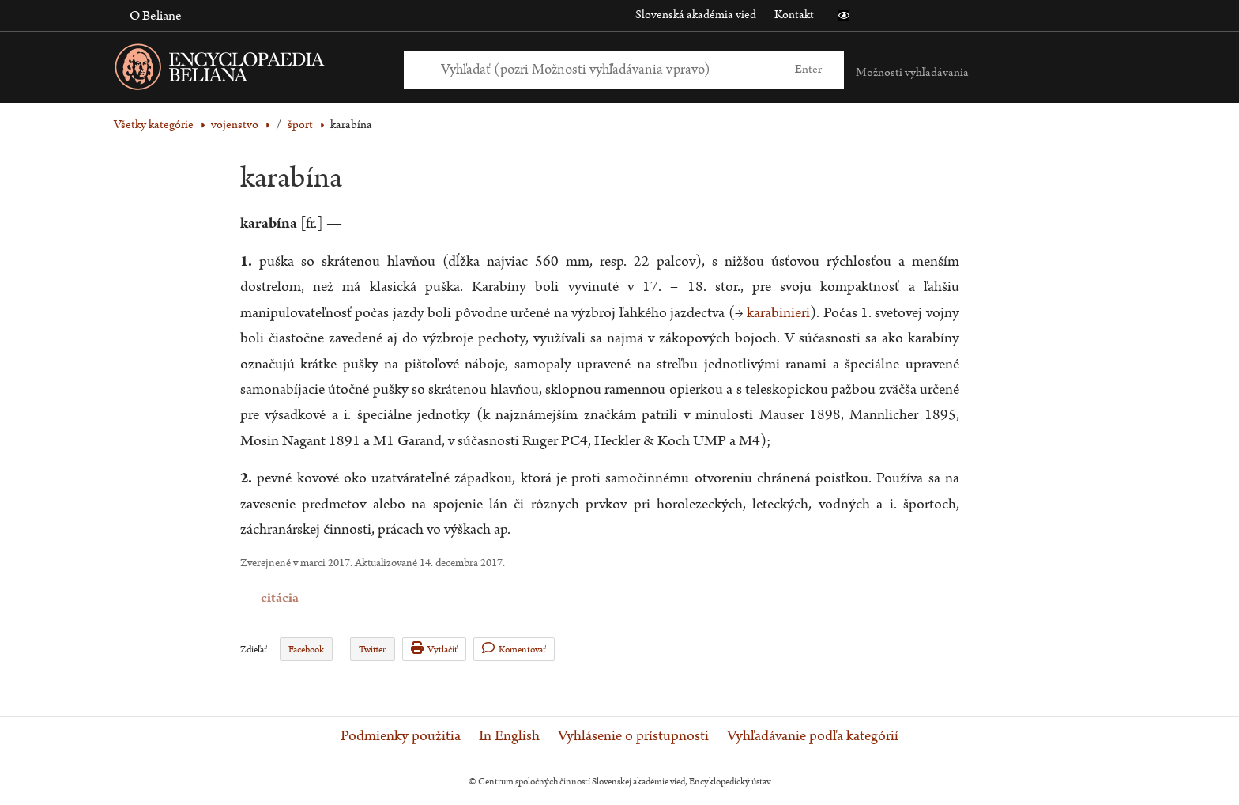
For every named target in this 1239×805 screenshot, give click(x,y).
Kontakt (794, 14)
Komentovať (514, 648)
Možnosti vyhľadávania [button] (912, 72)
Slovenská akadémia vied (695, 14)
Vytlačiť (434, 648)
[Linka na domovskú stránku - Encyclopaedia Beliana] (244, 70)
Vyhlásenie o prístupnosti (633, 736)
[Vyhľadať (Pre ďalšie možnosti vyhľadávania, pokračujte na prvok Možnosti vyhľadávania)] (606, 69)
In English (509, 736)
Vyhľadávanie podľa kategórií (812, 736)
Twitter (372, 649)
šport (300, 124)
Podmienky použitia (401, 736)
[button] (843, 15)
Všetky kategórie (154, 124)
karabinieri (778, 312)
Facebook (306, 649)
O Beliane (156, 15)
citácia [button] (250, 598)
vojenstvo (234, 124)
